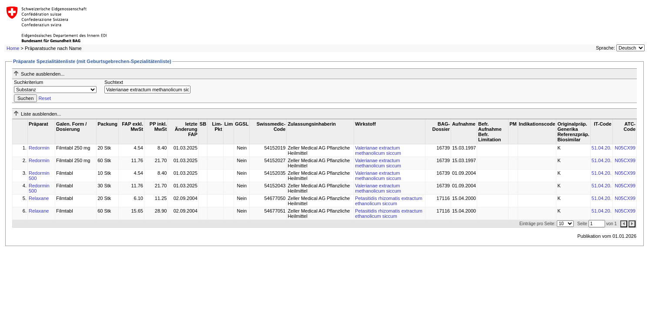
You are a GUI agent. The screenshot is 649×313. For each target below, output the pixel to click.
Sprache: (605, 47)
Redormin (39, 147)
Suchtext (113, 82)
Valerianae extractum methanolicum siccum (378, 150)
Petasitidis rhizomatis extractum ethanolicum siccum (388, 201)
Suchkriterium (28, 82)
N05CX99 (625, 147)
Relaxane (39, 198)
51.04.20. (602, 147)
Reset (44, 98)
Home (13, 48)
